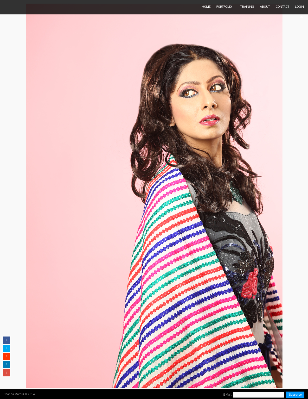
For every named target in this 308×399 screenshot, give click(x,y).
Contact (282, 6)
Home (206, 6)
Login (299, 6)
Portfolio (224, 6)
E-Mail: (227, 394)
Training (247, 6)
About (265, 6)
